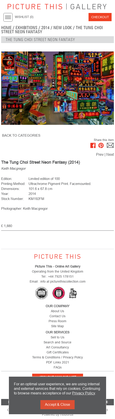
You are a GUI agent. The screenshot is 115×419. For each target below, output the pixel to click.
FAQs (58, 367)
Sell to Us (57, 337)
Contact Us (57, 316)
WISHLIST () (24, 17)
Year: (5, 194)
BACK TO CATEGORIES (21, 135)
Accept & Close (57, 404)
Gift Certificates (58, 352)
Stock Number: (12, 199)
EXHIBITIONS (27, 27)
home (6, 27)
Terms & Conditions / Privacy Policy (57, 357)
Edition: (6, 179)
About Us (57, 311)
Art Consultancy (57, 347)
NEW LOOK (62, 27)
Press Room (57, 321)
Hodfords (66, 414)
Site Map (57, 326)
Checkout (100, 17)
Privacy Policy (83, 393)
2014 (45, 27)
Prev (100, 154)
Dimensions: (10, 189)
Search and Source (57, 342)
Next (110, 154)
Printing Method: (13, 184)
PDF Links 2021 (57, 362)
